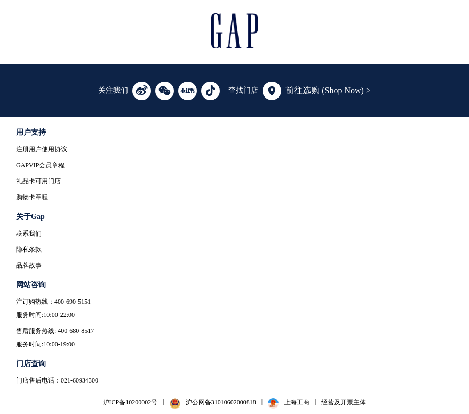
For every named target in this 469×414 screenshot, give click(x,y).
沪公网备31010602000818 (221, 402)
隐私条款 (29, 249)
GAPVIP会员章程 (40, 165)
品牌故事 (29, 265)
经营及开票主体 (343, 402)
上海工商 (296, 402)
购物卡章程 (32, 197)
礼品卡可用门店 (38, 181)
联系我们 (29, 233)
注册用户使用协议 (41, 149)
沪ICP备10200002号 (130, 402)
